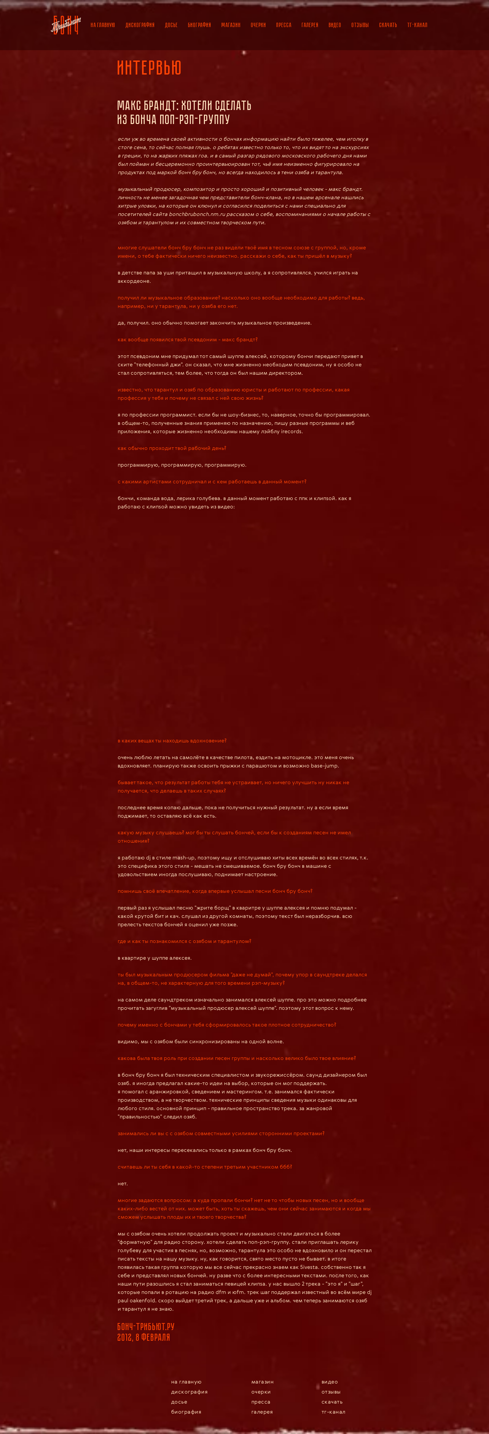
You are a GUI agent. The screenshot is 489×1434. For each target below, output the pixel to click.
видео (335, 25)
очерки (258, 25)
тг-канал (417, 25)
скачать (388, 25)
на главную (103, 25)
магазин (231, 25)
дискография (140, 25)
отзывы (360, 25)
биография (200, 25)
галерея (310, 25)
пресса (284, 25)
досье (171, 25)
